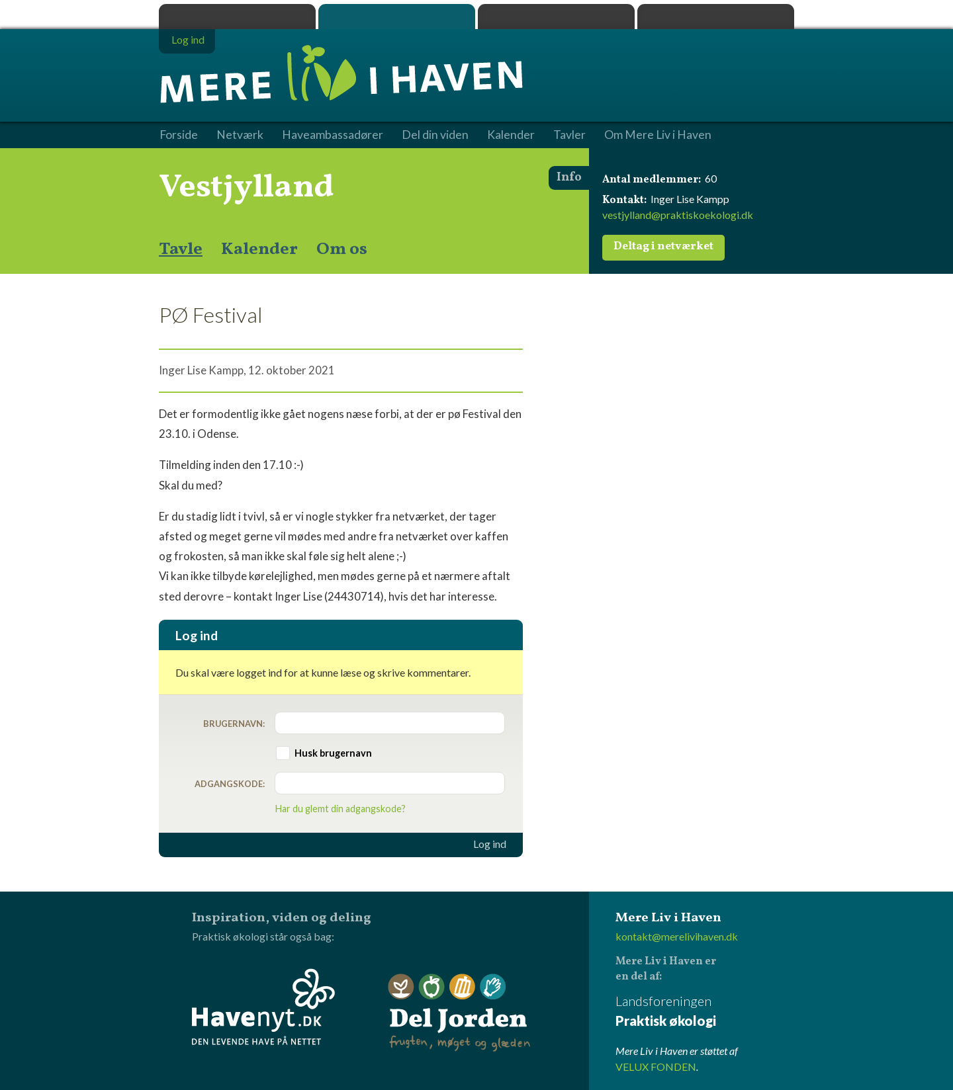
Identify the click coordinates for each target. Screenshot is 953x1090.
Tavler (569, 135)
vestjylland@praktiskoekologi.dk (677, 214)
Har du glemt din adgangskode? (340, 808)
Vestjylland (246, 188)
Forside (178, 135)
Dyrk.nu (556, 16)
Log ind (489, 844)
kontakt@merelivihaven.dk (676, 936)
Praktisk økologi (237, 16)
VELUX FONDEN (655, 1066)
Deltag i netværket (663, 247)
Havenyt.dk (715, 16)
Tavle (181, 249)
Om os (341, 249)
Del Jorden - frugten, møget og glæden (459, 1013)
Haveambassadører (332, 135)
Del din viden (435, 135)
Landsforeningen (704, 1011)
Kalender (259, 249)
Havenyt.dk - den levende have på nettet (263, 1006)
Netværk (239, 135)
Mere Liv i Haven (396, 16)
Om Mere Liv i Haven (657, 135)
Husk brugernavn (333, 753)
